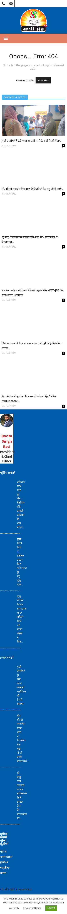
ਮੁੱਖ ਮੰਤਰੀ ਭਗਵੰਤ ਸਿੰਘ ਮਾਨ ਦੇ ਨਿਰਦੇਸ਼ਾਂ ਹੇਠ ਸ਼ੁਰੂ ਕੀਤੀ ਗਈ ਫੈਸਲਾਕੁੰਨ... (22, 738)
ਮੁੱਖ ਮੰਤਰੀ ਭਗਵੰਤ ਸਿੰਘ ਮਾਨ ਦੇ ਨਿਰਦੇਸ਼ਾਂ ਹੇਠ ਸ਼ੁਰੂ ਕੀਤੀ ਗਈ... (32, 189)
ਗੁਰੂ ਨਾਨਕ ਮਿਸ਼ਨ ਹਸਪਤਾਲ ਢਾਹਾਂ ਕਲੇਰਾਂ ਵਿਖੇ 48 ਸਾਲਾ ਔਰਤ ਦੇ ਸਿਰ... (21, 619)
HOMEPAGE (43, 80)
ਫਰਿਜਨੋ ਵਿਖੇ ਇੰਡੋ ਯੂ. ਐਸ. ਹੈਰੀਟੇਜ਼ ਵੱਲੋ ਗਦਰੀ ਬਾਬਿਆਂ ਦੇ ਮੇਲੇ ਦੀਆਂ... (21, 505)
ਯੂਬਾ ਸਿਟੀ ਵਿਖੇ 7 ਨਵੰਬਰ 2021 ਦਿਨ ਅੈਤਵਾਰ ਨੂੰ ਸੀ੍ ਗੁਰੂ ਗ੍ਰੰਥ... (22, 562)
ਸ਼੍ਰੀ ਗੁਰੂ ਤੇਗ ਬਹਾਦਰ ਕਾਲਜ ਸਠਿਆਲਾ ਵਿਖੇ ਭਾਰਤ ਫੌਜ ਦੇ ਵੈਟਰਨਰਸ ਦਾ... (22, 796)
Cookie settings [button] (32, 908)
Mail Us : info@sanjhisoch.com (11, 2)
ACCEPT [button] (51, 908)
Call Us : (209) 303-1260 (3, 2)
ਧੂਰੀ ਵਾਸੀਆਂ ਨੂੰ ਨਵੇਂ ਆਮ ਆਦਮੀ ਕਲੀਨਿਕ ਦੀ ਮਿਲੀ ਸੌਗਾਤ (31, 140)
